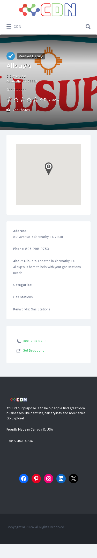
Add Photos (18, 110)
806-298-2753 (35, 341)
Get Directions (33, 350)
